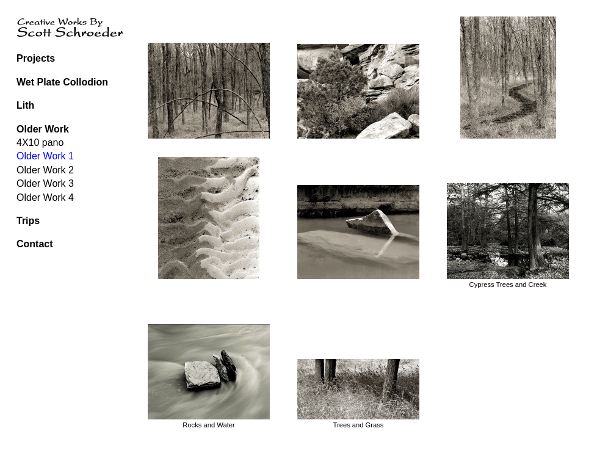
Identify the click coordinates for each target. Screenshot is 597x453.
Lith (25, 105)
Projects (35, 58)
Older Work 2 (45, 170)
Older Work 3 (45, 183)
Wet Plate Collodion (62, 82)
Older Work (42, 129)
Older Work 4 (45, 197)
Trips (28, 221)
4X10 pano (39, 142)
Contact (34, 244)
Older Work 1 (45, 156)
